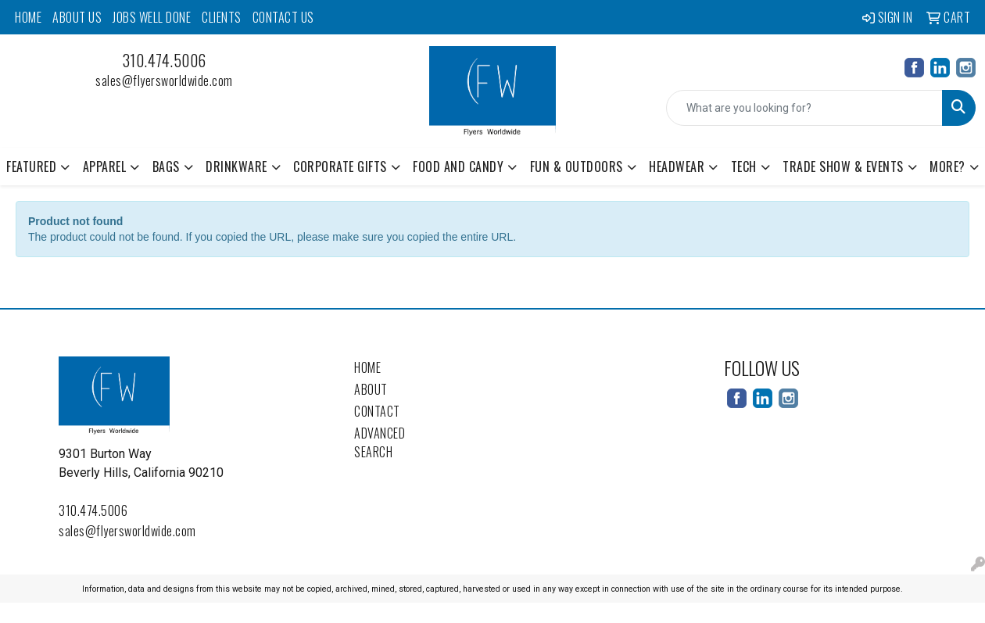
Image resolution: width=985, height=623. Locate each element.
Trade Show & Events (843, 166)
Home (28, 17)
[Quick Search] (804, 108)
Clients (222, 17)
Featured (31, 166)
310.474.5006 (164, 60)
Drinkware (236, 166)
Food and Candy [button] (458, 166)
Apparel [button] (105, 166)
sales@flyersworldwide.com (164, 80)
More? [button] (947, 166)
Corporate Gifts (340, 166)
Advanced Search (379, 442)
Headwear (676, 166)
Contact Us (283, 17)
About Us (77, 17)
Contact (377, 411)
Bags (166, 166)
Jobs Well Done (152, 17)
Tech (744, 166)
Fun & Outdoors (576, 166)
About (371, 389)
